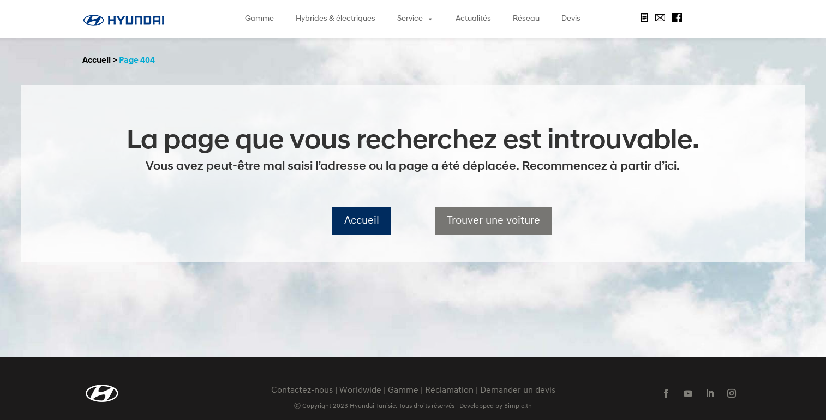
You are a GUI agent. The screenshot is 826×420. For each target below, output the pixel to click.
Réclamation (449, 390)
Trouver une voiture (493, 220)
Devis (570, 19)
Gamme (259, 19)
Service (415, 19)
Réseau (526, 19)
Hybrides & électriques (335, 19)
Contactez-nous (302, 390)
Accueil (96, 60)
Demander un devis (517, 390)
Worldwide (360, 390)
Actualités (473, 19)
